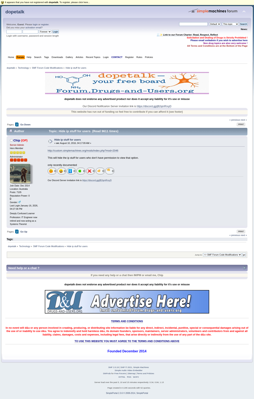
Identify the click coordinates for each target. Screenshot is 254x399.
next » (244, 120)
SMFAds (107, 373)
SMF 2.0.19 (113, 367)
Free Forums (120, 373)
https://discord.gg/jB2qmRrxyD (154, 106)
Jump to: (198, 255)
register (45, 24)
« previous (234, 120)
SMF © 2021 (126, 367)
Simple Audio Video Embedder (128, 370)
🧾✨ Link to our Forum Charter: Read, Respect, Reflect (187, 35)
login (35, 24)
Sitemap (131, 373)
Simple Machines (141, 367)
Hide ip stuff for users (67, 139)
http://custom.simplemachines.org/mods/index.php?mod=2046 (83, 150)
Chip (16, 140)
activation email (33, 27)
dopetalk (14, 11)
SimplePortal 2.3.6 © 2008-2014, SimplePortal (127, 393)
